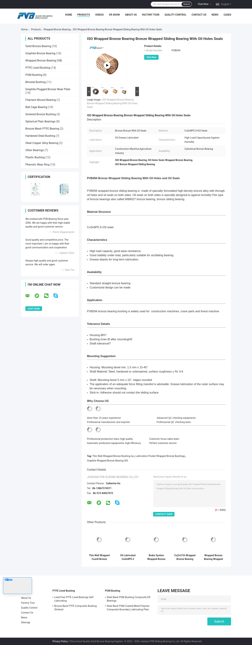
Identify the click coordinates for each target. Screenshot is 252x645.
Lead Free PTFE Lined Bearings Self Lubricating (73, 599)
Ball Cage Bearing (36, 107)
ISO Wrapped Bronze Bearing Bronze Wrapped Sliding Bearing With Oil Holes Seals (112, 103)
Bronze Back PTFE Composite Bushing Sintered (75, 608)
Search (186, 4)
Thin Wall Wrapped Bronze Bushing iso (113, 456)
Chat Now (203, 4)
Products (83, 14)
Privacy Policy (60, 641)
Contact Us (199, 14)
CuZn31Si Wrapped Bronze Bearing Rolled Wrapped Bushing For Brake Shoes (184, 557)
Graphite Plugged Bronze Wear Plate (47, 89)
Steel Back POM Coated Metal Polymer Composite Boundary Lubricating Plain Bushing (128, 608)
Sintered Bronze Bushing (40, 114)
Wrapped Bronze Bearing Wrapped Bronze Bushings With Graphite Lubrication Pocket (213, 557)
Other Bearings (34, 150)
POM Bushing (33, 75)
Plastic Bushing (35, 157)
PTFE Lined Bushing (37, 67)
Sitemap (25, 622)
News (215, 14)
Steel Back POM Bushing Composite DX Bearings (128, 599)
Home (68, 14)
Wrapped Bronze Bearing (57, 29)
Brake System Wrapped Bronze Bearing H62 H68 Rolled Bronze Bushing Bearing (156, 557)
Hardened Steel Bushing (40, 135)
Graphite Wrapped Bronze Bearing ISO (107, 460)
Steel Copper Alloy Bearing (41, 143)
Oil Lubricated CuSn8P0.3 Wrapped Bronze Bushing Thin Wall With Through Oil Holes (128, 557)
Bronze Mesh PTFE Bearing (42, 128)
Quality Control (175, 14)
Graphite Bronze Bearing (40, 53)
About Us (131, 14)
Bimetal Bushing (35, 82)
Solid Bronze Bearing (38, 46)
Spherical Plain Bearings (40, 121)
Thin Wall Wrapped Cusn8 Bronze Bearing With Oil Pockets (99, 557)
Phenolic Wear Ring (37, 164)
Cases (227, 14)
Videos (99, 14)
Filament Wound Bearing (40, 100)
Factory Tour (150, 14)
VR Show (114, 14)
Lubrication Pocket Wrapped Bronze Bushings (160, 456)
